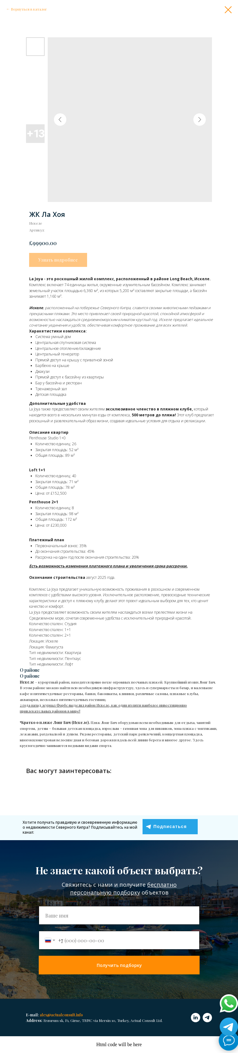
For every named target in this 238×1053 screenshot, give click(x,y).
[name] (119, 915)
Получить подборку (119, 965)
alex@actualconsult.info (61, 1014)
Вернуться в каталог (29, 9)
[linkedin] (195, 1017)
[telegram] (207, 1017)
